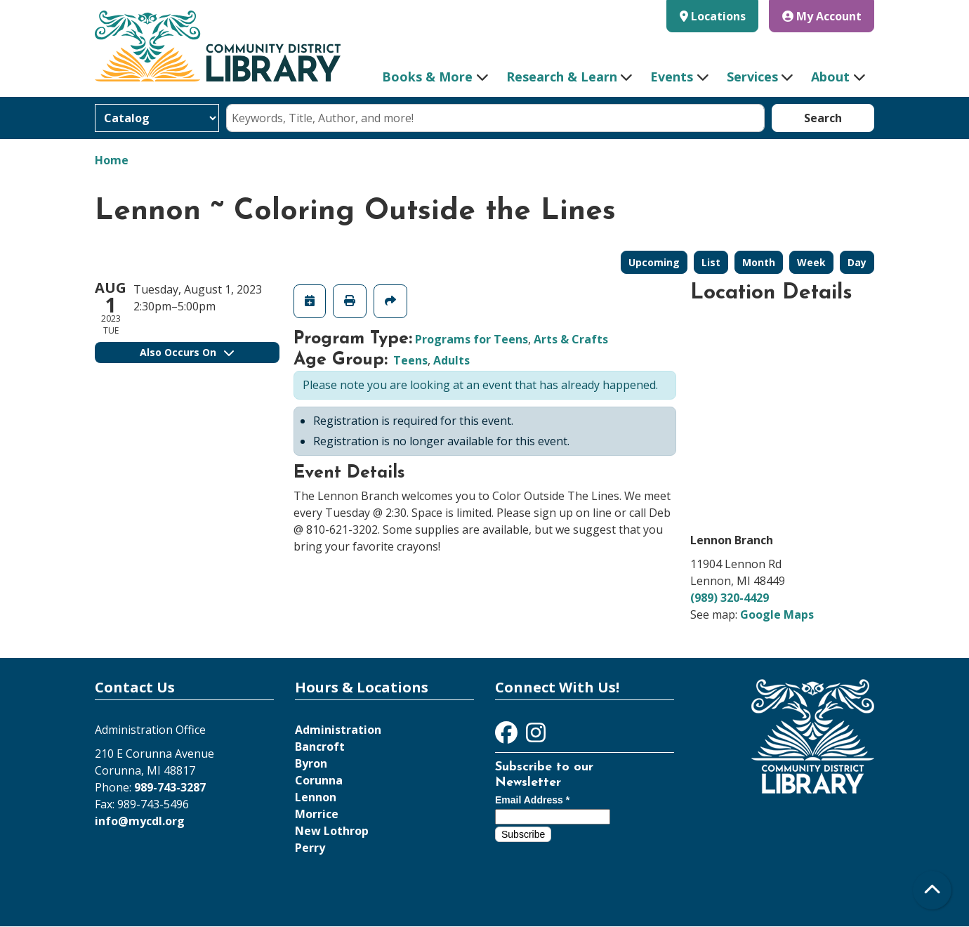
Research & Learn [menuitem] (561, 76)
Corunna (319, 780)
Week (811, 262)
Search (823, 118)
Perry (310, 847)
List (710, 262)
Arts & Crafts (571, 339)
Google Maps (777, 614)
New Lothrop (332, 831)
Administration (338, 729)
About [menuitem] (830, 76)
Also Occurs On (187, 352)
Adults (451, 360)
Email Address (532, 800)
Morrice (316, 814)
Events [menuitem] (671, 76)
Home (111, 160)
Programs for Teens (471, 339)
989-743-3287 (170, 787)
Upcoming (654, 262)
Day (857, 262)
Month (758, 262)
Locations (718, 16)
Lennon (315, 797)
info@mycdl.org (140, 821)
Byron (311, 763)
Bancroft (320, 746)
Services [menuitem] (752, 76)
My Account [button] (822, 16)
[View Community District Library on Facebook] (507, 736)
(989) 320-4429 (729, 597)
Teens (410, 360)
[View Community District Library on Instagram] (536, 736)
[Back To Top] (932, 890)
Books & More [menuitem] (427, 76)
